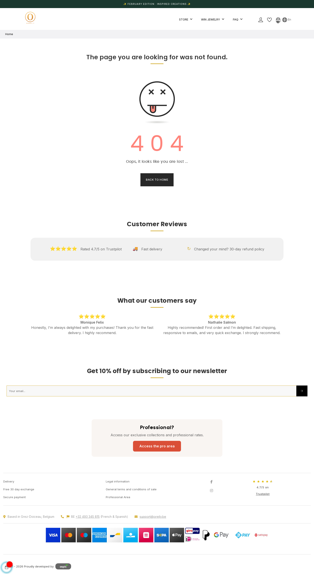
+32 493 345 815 (88, 516)
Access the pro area (157, 446)
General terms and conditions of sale (131, 489)
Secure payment (14, 497)
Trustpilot (263, 494)
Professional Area (118, 497)
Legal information (118, 481)
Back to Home (157, 179)
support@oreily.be (153, 516)
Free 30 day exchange (18, 489)
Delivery (8, 481)
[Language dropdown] (286, 19)
